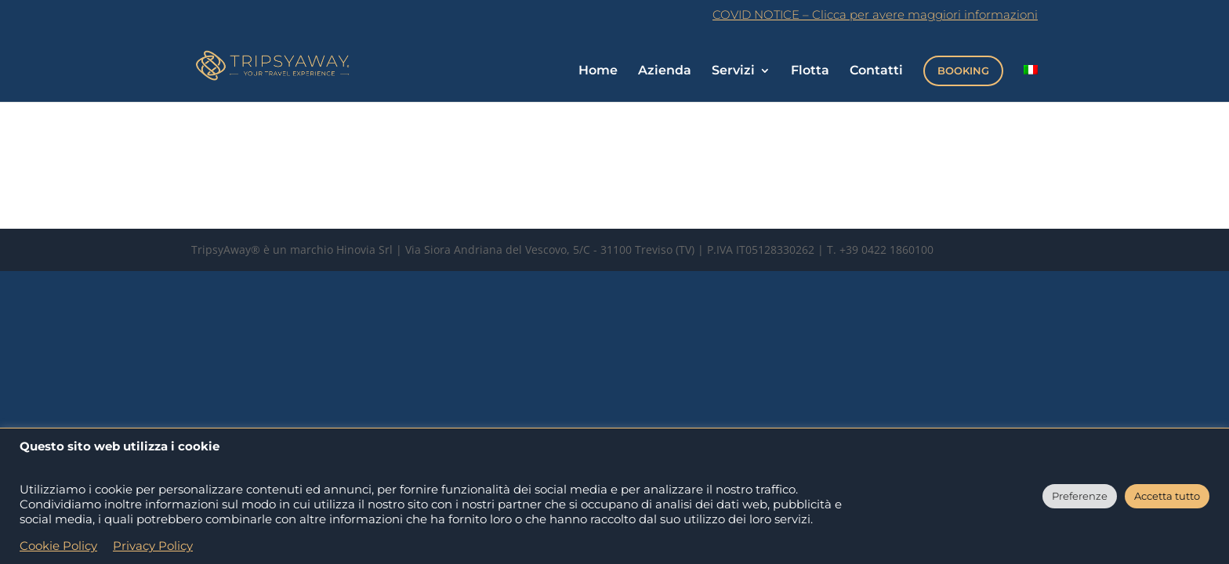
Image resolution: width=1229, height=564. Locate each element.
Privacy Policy (153, 546)
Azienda (664, 71)
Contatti (876, 71)
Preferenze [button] (1080, 496)
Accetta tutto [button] (1167, 496)
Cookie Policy (58, 546)
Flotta (810, 71)
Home (598, 71)
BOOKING (963, 70)
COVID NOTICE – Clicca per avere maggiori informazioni (875, 15)
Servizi (733, 71)
